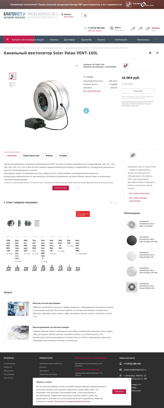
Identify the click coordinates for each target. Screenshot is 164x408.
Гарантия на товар (48, 360)
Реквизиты (9, 360)
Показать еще (60, 188)
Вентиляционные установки (88, 368)
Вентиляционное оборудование (91, 343)
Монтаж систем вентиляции (46, 289)
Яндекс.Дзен (158, 401)
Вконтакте (132, 401)
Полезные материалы (50, 367)
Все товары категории (139, 193)
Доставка (44, 356)
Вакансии (8, 356)
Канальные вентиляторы (87, 355)
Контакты (8, 364)
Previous (111, 202)
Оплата (42, 353)
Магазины (44, 364)
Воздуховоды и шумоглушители (90, 375)
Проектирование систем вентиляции (51, 313)
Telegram (139, 401)
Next (115, 202)
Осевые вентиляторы (85, 365)
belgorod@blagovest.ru (135, 355)
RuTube (151, 401)
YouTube (145, 401)
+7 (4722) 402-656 (96, 28)
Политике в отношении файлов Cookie (72, 401)
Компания (9, 343)
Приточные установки (85, 372)
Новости (8, 353)
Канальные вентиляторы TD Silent (88, 360)
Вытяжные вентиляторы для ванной (88, 350)
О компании (9, 349)
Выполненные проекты (50, 349)
